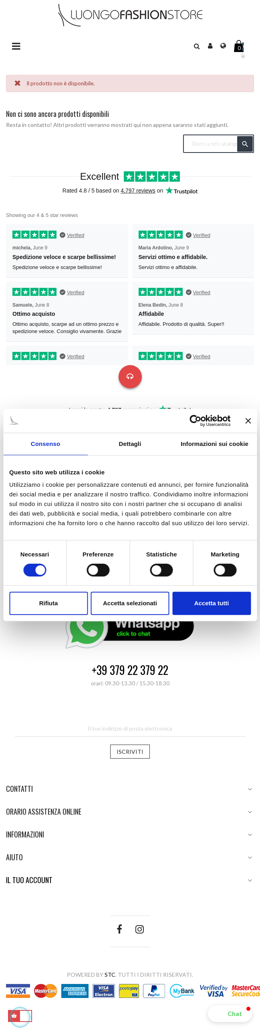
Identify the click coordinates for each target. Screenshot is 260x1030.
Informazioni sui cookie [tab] (214, 443)
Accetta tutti (211, 603)
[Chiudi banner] (248, 421)
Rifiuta (48, 603)
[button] (230, 1013)
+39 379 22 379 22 (130, 670)
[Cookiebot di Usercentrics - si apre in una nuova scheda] (195, 421)
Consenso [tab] (45, 443)
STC (110, 974)
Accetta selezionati (130, 603)
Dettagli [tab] (130, 443)
